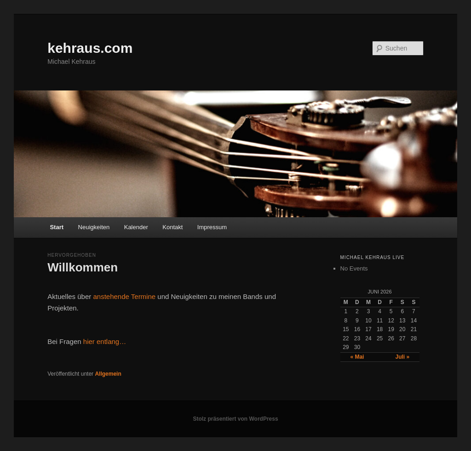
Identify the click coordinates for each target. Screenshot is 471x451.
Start (56, 227)
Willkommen (82, 267)
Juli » (402, 357)
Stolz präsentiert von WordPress (235, 419)
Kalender (136, 227)
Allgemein (108, 374)
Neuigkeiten (94, 227)
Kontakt (172, 227)
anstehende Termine (124, 296)
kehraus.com (89, 48)
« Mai (357, 357)
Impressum (212, 227)
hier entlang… (104, 341)
